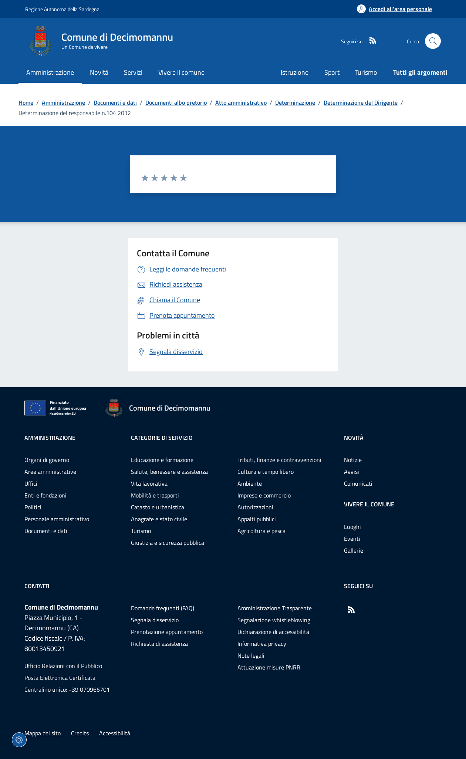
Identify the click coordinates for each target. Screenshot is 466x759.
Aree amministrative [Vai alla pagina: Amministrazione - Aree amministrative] (50, 471)
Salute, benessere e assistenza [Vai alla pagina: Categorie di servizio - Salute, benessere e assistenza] (169, 471)
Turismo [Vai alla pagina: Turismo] (366, 72)
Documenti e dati (115, 102)
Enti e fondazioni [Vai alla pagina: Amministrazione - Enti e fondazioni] (45, 495)
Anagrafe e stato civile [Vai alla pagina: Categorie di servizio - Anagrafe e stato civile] (159, 519)
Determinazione (295, 102)
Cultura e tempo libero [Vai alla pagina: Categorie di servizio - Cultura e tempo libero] (265, 471)
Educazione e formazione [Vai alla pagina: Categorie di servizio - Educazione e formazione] (162, 459)
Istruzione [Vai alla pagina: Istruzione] (294, 72)
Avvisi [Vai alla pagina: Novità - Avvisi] (351, 471)
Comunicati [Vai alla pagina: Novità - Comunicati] (358, 483)
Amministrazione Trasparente (274, 608)
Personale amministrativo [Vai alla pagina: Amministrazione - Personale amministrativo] (56, 519)
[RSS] (369, 41)
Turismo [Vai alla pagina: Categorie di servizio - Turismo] (141, 530)
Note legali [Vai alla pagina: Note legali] (250, 655)
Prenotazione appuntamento (167, 631)
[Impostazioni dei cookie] (19, 739)
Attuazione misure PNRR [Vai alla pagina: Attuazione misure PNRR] (268, 667)
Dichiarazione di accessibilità (273, 631)
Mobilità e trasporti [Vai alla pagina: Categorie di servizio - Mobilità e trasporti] (155, 495)
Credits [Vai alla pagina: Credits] (80, 733)
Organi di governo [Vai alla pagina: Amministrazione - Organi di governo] (46, 459)
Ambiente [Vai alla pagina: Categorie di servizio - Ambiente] (249, 483)
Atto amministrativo (241, 102)
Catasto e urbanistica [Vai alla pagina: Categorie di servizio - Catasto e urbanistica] (157, 507)
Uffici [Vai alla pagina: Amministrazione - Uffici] (30, 483)
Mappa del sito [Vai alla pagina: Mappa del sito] (42, 733)
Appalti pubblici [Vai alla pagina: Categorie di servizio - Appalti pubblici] (256, 519)
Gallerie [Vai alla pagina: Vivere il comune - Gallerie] (353, 550)
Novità (354, 437)
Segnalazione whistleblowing (273, 619)
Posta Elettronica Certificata (59, 677)
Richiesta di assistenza (159, 643)
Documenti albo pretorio (176, 102)
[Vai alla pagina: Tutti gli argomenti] (416, 73)
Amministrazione (63, 102)
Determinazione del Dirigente (361, 102)
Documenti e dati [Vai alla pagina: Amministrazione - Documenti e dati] (45, 530)
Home (25, 102)
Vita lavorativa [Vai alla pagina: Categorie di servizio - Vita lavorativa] (149, 483)
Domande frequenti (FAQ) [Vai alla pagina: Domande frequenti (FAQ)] (162, 608)
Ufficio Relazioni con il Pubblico (63, 665)
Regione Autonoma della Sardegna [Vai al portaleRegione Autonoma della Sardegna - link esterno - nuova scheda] (62, 9)
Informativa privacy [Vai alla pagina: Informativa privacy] (261, 643)
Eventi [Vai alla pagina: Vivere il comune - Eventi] (352, 538)
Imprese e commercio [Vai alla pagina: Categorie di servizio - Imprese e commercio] (264, 495)
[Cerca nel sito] (433, 41)
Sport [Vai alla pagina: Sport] (332, 72)
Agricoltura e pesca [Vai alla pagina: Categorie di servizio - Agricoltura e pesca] (261, 530)
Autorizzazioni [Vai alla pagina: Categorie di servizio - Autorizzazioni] (255, 507)
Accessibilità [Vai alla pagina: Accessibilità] (114, 733)
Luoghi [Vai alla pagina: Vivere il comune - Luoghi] (352, 526)
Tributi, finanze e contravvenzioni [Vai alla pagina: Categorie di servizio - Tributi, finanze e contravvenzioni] (279, 459)
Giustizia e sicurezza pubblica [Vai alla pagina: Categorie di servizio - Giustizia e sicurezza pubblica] (167, 542)
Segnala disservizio (155, 619)
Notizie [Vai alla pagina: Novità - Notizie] (353, 459)
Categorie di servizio (162, 437)
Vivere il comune (369, 504)
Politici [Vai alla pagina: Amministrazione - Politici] (32, 507)
